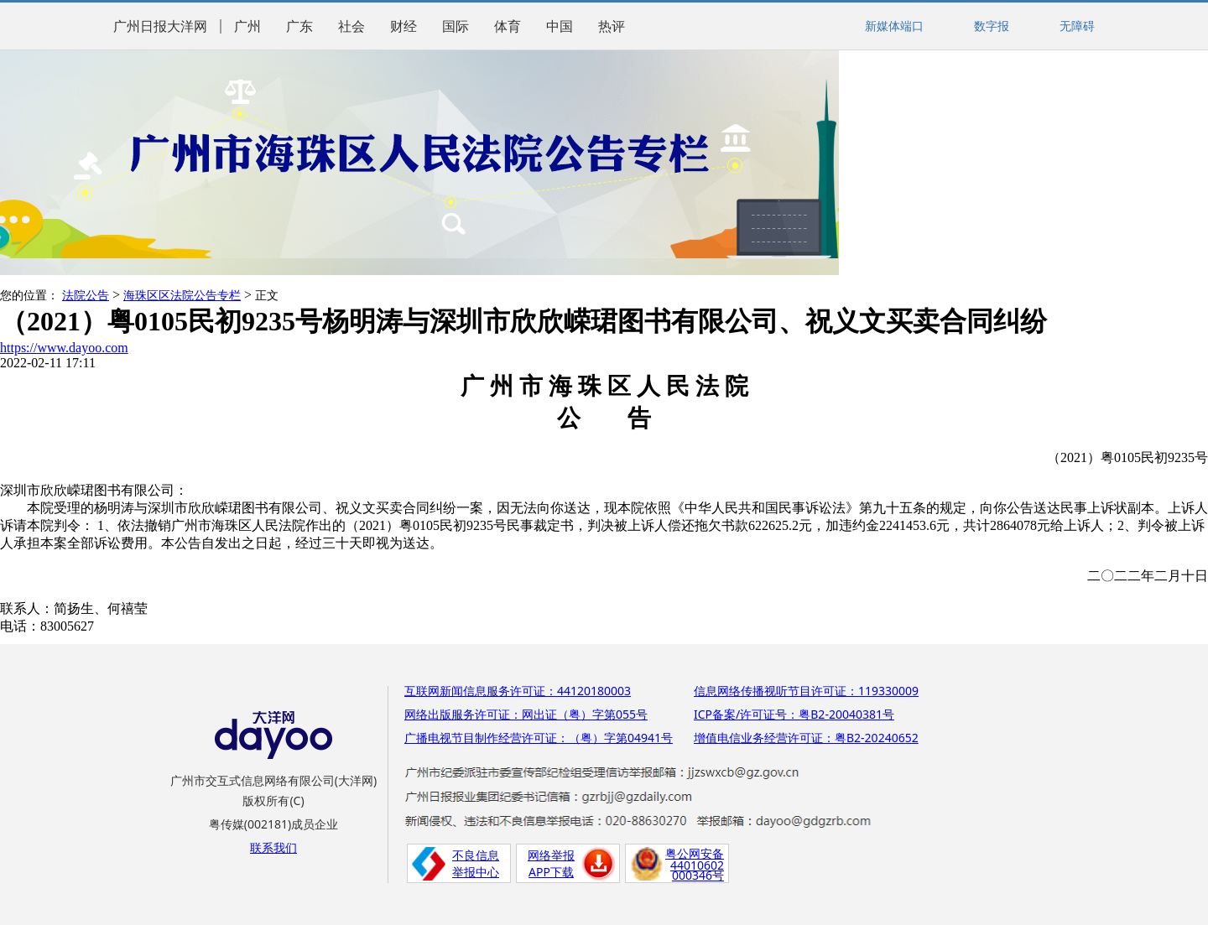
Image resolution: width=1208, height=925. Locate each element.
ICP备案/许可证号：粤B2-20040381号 (794, 714)
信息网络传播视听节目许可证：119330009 (806, 691)
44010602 (697, 865)
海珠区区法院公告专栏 (182, 295)
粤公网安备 (694, 853)
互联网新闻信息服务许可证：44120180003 (517, 691)
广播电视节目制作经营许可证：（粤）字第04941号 (538, 738)
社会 (351, 26)
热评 (611, 26)
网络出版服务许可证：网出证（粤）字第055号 (526, 714)
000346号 (698, 875)
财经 (403, 26)
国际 (455, 26)
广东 (299, 26)
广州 (247, 26)
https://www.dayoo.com (64, 347)
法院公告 (85, 295)
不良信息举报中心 (475, 863)
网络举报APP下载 (551, 863)
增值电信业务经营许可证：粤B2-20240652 (806, 738)
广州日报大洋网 (160, 26)
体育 (507, 26)
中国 (559, 26)
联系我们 (273, 847)
